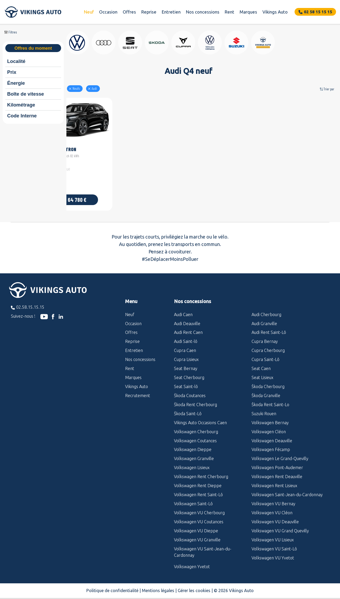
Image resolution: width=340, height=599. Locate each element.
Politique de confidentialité (112, 586)
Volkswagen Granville (194, 454)
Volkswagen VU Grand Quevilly (280, 526)
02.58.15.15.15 (30, 302)
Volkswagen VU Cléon (272, 508)
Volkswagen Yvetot (192, 562)
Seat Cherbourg (189, 373)
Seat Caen (261, 364)
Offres (129, 11)
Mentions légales (158, 586)
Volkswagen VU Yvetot (273, 553)
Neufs (106, 88)
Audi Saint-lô (185, 337)
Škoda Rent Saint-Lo (270, 400)
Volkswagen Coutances (195, 436)
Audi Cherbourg (266, 310)
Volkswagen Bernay (270, 418)
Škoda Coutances (190, 391)
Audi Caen (183, 310)
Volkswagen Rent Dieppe (198, 481)
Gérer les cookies (194, 586)
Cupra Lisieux (186, 355)
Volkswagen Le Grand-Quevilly (280, 454)
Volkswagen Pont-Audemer (277, 463)
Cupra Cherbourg (268, 346)
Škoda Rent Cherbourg (195, 400)
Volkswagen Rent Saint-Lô (198, 490)
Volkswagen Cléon (269, 427)
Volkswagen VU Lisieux (273, 535)
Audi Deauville (187, 319)
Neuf (89, 11)
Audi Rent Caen (188, 328)
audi (125, 88)
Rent (229, 11)
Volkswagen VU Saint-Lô (274, 544)
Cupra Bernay (265, 337)
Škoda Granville (266, 391)
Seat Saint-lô (186, 382)
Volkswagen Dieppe (192, 445)
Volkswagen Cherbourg (196, 427)
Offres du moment (33, 48)
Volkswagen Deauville (272, 436)
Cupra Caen (185, 346)
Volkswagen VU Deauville (275, 517)
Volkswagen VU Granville (197, 535)
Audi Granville (264, 319)
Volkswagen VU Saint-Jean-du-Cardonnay (202, 547)
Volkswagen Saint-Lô (193, 499)
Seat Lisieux (262, 373)
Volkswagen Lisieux (192, 463)
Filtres (12, 32)
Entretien (171, 11)
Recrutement (137, 391)
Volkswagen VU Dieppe (196, 526)
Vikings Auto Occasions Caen (200, 418)
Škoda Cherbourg (268, 382)
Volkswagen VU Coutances (198, 517)
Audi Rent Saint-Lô (269, 328)
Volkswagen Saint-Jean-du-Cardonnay (287, 490)
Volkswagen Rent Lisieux (274, 481)
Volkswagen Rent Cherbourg (201, 472)
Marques (248, 11)
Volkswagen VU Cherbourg (199, 508)
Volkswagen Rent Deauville (277, 472)
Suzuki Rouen (264, 409)
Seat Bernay (185, 364)
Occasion (108, 11)
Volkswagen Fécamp (271, 445)
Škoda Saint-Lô (188, 409)
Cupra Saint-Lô (265, 355)
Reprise (148, 11)
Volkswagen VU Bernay (273, 499)
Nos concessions (202, 11)
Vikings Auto (275, 11)
